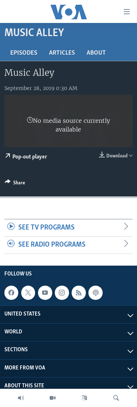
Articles (62, 53)
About (96, 53)
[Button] (15, 184)
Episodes (23, 53)
